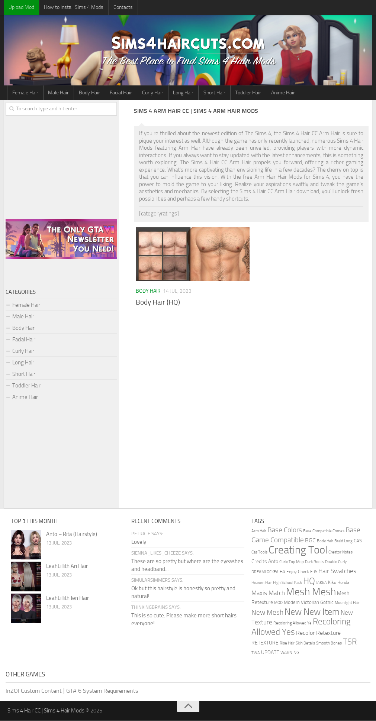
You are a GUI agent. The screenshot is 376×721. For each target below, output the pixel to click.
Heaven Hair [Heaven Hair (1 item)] (261, 583)
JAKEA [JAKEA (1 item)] (321, 583)
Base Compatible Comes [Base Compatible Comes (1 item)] (323, 531)
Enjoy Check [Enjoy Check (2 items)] (297, 572)
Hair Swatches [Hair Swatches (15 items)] (337, 571)
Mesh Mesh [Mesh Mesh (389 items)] (311, 592)
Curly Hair (150, 93)
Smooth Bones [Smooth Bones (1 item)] (329, 643)
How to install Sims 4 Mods (73, 7)
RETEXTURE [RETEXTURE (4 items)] (265, 643)
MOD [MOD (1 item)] (278, 603)
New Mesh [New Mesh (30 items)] (267, 612)
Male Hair (57, 93)
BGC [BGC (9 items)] (310, 540)
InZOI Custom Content (34, 691)
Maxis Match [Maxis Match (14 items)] (268, 593)
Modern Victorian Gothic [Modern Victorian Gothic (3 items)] (309, 602)
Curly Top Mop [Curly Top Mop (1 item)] (291, 562)
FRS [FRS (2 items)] (313, 572)
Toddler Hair (244, 93)
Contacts (121, 7)
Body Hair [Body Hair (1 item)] (325, 541)
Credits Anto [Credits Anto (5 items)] (264, 562)
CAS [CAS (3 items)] (358, 541)
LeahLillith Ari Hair (67, 566)
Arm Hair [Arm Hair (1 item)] (258, 531)
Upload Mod (21, 7)
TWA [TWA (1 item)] (255, 653)
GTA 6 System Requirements (102, 691)
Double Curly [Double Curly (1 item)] (336, 562)
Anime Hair (278, 93)
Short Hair (211, 93)
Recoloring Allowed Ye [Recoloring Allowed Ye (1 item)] (292, 623)
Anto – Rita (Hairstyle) (71, 534)
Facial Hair (119, 93)
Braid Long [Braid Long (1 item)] (343, 541)
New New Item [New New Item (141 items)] (312, 612)
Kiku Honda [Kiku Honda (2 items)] (338, 582)
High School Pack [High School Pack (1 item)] (287, 583)
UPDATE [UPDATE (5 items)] (270, 653)
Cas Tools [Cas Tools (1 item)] (259, 552)
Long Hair (180, 93)
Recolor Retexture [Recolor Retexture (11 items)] (318, 633)
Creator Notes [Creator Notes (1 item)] (340, 552)
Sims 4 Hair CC (24, 711)
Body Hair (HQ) (158, 302)
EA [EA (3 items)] (282, 572)
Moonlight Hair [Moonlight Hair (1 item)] (347, 603)
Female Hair (25, 93)
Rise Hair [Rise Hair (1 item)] (287, 643)
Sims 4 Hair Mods (64, 711)
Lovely (138, 542)
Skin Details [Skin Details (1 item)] (305, 643)
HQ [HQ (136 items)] (309, 581)
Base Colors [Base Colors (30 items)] (284, 530)
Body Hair (88, 93)
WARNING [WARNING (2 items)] (289, 653)
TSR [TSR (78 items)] (350, 642)
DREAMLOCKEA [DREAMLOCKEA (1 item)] (265, 572)
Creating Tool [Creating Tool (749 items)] (298, 550)
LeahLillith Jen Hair (67, 598)
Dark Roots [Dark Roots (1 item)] (314, 562)
